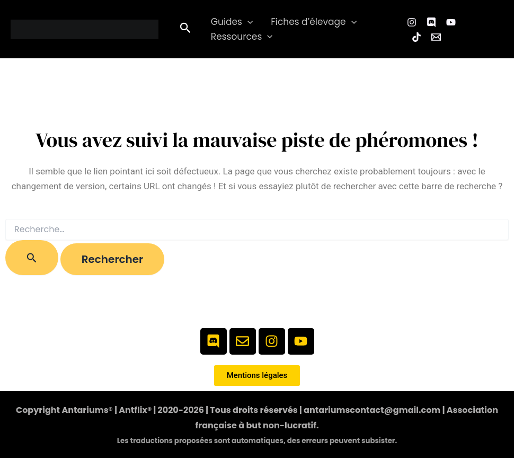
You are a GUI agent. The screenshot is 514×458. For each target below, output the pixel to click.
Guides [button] (232, 22)
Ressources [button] (242, 37)
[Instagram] (411, 22)
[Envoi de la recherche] (31, 257)
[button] (185, 29)
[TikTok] (416, 37)
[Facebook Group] (431, 22)
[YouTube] (451, 22)
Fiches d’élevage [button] (314, 22)
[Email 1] (436, 37)
